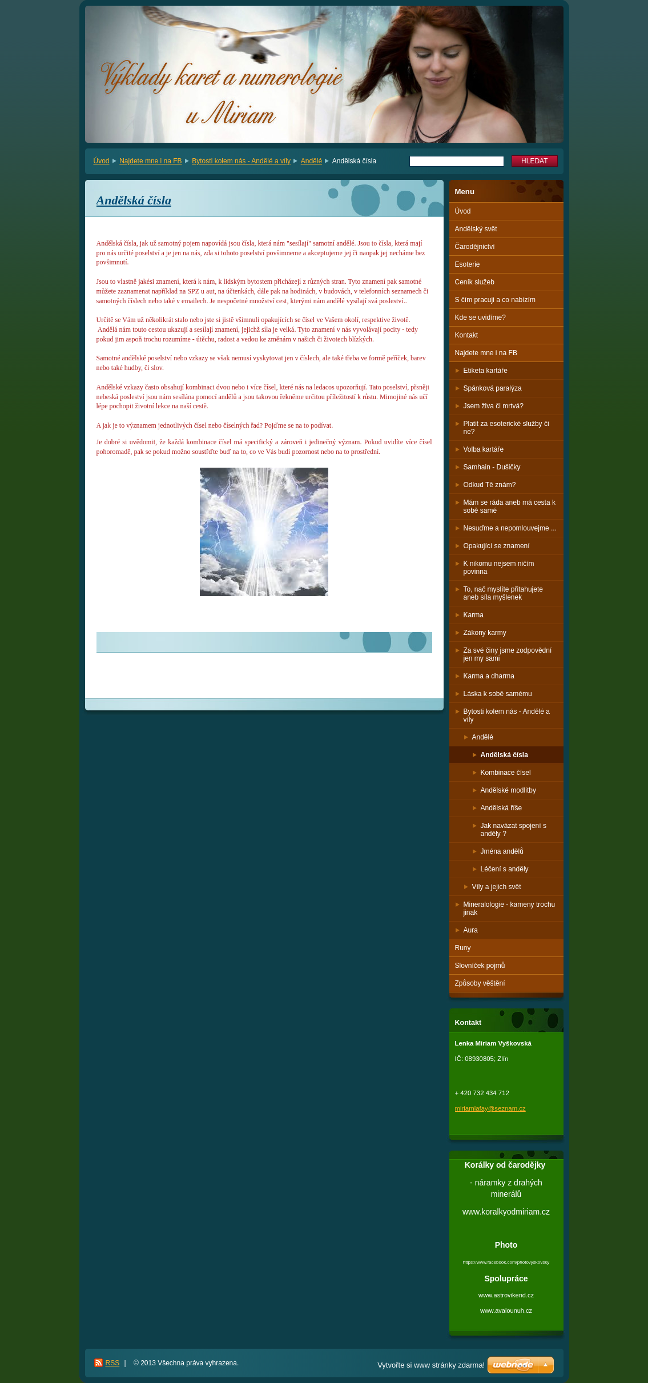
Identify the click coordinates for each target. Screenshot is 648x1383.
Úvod (102, 161)
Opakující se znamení (497, 546)
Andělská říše (501, 808)
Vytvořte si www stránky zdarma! (431, 1365)
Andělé (311, 161)
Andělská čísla (504, 755)
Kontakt (466, 335)
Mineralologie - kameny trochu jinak (510, 908)
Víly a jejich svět (496, 887)
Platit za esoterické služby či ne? (506, 428)
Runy (463, 948)
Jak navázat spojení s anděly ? (513, 830)
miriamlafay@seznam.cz (490, 1108)
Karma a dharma (489, 676)
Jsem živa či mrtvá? (494, 406)
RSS (113, 1363)
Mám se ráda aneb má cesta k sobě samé (510, 506)
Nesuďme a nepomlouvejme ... (510, 528)
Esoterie (467, 264)
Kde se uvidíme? (480, 317)
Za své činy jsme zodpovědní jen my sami (508, 654)
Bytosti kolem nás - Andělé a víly (241, 161)
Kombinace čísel (506, 773)
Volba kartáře (484, 449)
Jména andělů (502, 851)
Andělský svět (476, 229)
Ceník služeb (474, 282)
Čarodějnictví (475, 247)
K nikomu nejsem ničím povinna (499, 568)
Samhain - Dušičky (492, 467)
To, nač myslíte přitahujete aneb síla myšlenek (503, 593)
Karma (474, 615)
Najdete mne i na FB (150, 161)
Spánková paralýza (493, 388)
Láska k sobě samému (498, 694)
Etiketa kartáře (486, 371)
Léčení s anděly (505, 869)
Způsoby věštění (480, 983)
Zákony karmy (485, 633)
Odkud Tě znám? (490, 485)
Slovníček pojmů (480, 966)
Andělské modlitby (508, 790)
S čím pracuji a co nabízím (495, 300)
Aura (471, 930)
